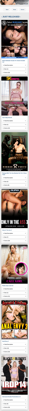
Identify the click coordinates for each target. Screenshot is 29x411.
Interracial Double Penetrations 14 (11, 396)
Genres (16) (7, 351)
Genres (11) (7, 296)
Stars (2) (6, 181)
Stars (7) (6, 237)
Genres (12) (7, 128)
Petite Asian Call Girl (7, 285)
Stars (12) (6, 348)
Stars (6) (6, 403)
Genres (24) (7, 240)
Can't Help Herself (7, 117)
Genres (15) (7, 72)
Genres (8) (6, 185)
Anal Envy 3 (5, 341)
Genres (22, 9)
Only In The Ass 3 (7, 230)
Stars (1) (6, 69)
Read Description (8, 65)
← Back (6, 9)
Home (14, 9)
